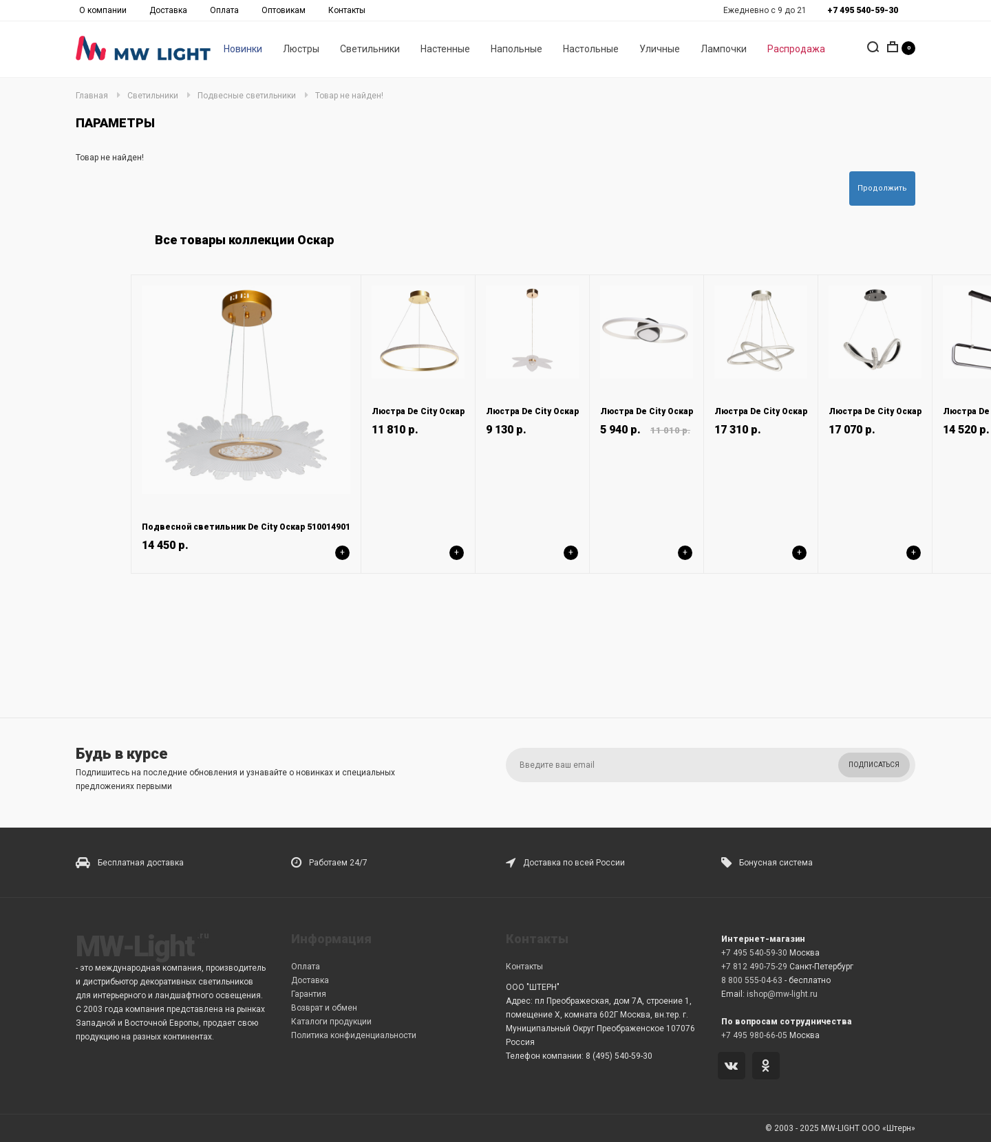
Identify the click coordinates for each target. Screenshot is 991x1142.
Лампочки (724, 48)
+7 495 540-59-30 (754, 953)
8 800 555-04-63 (751, 980)
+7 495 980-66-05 (754, 1035)
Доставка (168, 10)
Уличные (659, 48)
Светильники (370, 48)
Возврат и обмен (324, 1008)
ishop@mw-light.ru (782, 994)
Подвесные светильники (247, 95)
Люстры (301, 48)
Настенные (445, 48)
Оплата (224, 10)
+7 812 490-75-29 (754, 966)
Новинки (243, 48)
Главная (92, 95)
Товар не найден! (349, 95)
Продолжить (882, 188)
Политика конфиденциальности (353, 1035)
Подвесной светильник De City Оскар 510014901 (246, 527)
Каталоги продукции (331, 1021)
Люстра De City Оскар (418, 411)
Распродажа (796, 48)
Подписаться (874, 764)
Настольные (591, 48)
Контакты (346, 10)
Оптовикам (284, 10)
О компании (103, 10)
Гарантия (308, 994)
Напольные (516, 48)
